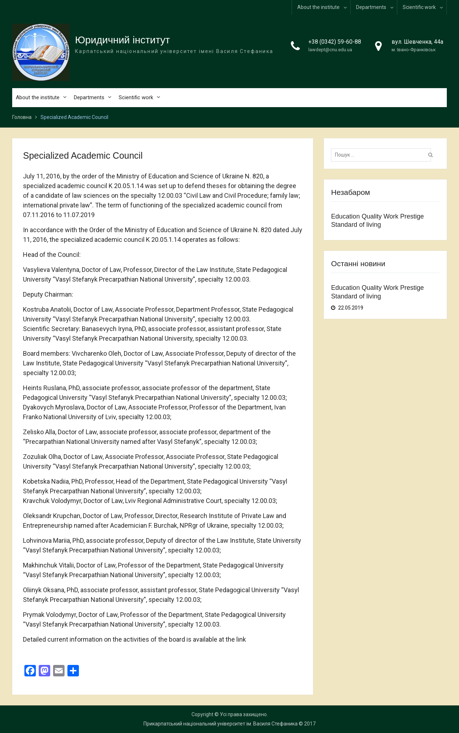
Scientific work (419, 7)
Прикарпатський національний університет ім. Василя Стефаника (220, 724)
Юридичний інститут (122, 39)
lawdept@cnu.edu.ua (330, 49)
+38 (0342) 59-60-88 (334, 41)
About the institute (318, 7)
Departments (371, 7)
